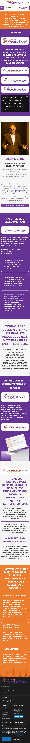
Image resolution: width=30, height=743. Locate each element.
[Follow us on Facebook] (3, 701)
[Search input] (9, 8)
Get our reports (19, 716)
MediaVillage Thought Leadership (10, 692)
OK (5, 109)
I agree (6, 739)
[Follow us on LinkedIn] (7, 701)
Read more (16, 739)
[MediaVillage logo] (15, 681)
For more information (15, 205)
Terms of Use (5, 716)
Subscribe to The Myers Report (9, 690)
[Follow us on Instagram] (10, 701)
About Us (4, 708)
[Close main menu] (26, 725)
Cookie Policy (5, 714)
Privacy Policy (5, 712)
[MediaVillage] (15, 2)
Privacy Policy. (20, 735)
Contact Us (4, 710)
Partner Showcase (6, 718)
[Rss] (14, 701)
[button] (28, 3)
